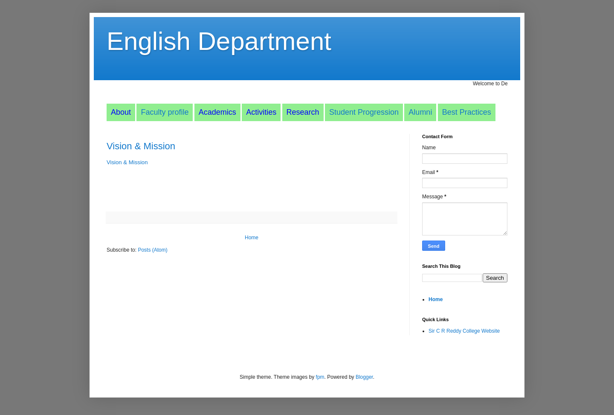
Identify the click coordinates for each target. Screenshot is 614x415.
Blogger (364, 377)
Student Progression (364, 112)
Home (251, 238)
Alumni (420, 112)
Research (303, 112)
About (121, 112)
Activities (261, 112)
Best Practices (466, 112)
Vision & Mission (141, 146)
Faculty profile (164, 112)
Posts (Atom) (152, 250)
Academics (217, 112)
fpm (320, 377)
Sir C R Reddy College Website (464, 331)
